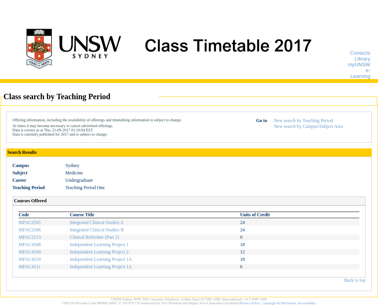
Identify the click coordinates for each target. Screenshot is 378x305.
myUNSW (359, 64)
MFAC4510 (30, 259)
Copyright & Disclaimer (279, 303)
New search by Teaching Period (303, 120)
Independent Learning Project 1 (99, 244)
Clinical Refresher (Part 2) (94, 237)
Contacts (360, 53)
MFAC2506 (30, 230)
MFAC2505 (30, 222)
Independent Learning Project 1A (101, 259)
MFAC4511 (30, 266)
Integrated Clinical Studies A (97, 222)
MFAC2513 (30, 237)
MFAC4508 (30, 244)
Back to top (355, 280)
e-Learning (360, 73)
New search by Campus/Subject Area (308, 126)
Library (362, 59)
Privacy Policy (250, 303)
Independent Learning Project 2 (99, 252)
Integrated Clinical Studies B (97, 230)
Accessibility (307, 303)
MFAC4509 (30, 252)
